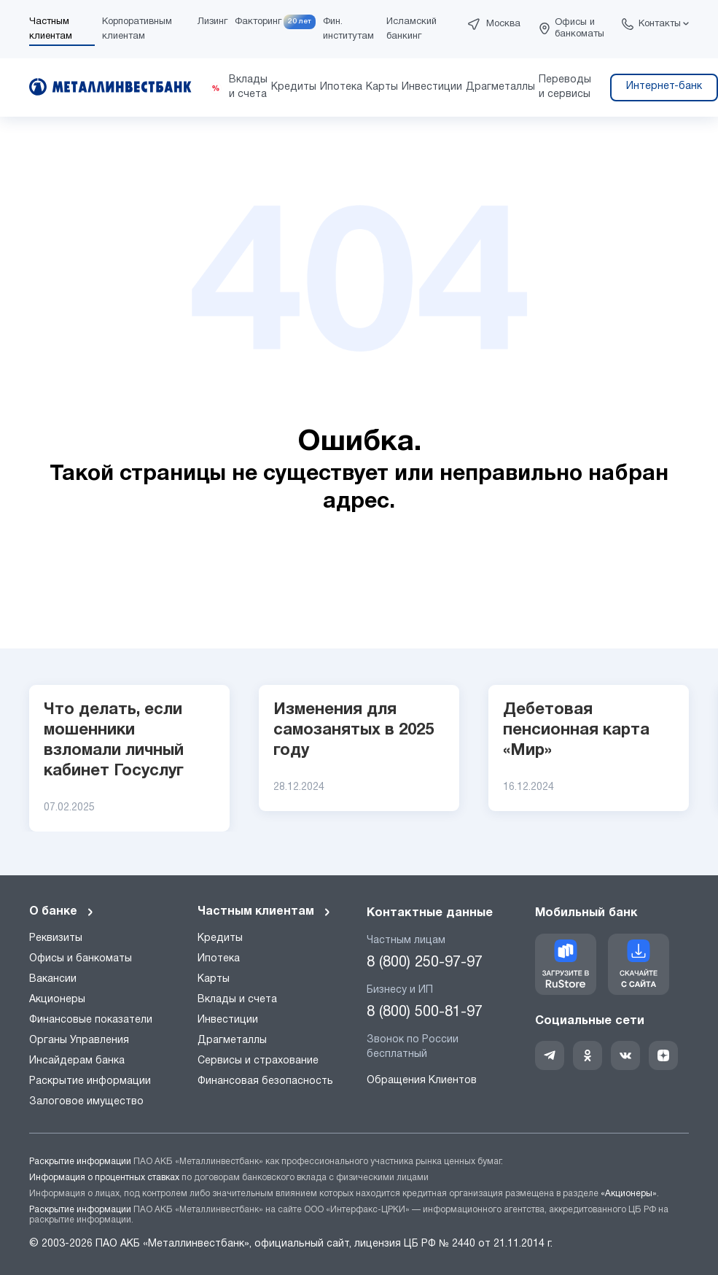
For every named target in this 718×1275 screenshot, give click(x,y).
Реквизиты (55, 938)
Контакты (660, 24)
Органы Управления (79, 1040)
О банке (62, 911)
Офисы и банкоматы (579, 28)
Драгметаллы (232, 1040)
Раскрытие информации (90, 1081)
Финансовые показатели (90, 1020)
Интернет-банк (664, 86)
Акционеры (57, 999)
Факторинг (258, 22)
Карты (214, 979)
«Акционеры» (629, 1194)
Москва (503, 24)
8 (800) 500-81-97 (425, 1012)
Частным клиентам (265, 911)
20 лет (299, 21)
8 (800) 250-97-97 (425, 962)
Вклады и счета (237, 999)
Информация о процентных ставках (104, 1178)
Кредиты (220, 938)
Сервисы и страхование (258, 1061)
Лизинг (212, 22)
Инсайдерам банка (77, 1061)
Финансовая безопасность (265, 1081)
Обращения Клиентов (422, 1080)
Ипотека (219, 959)
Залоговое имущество (86, 1102)
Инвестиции (228, 1020)
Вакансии (53, 979)
